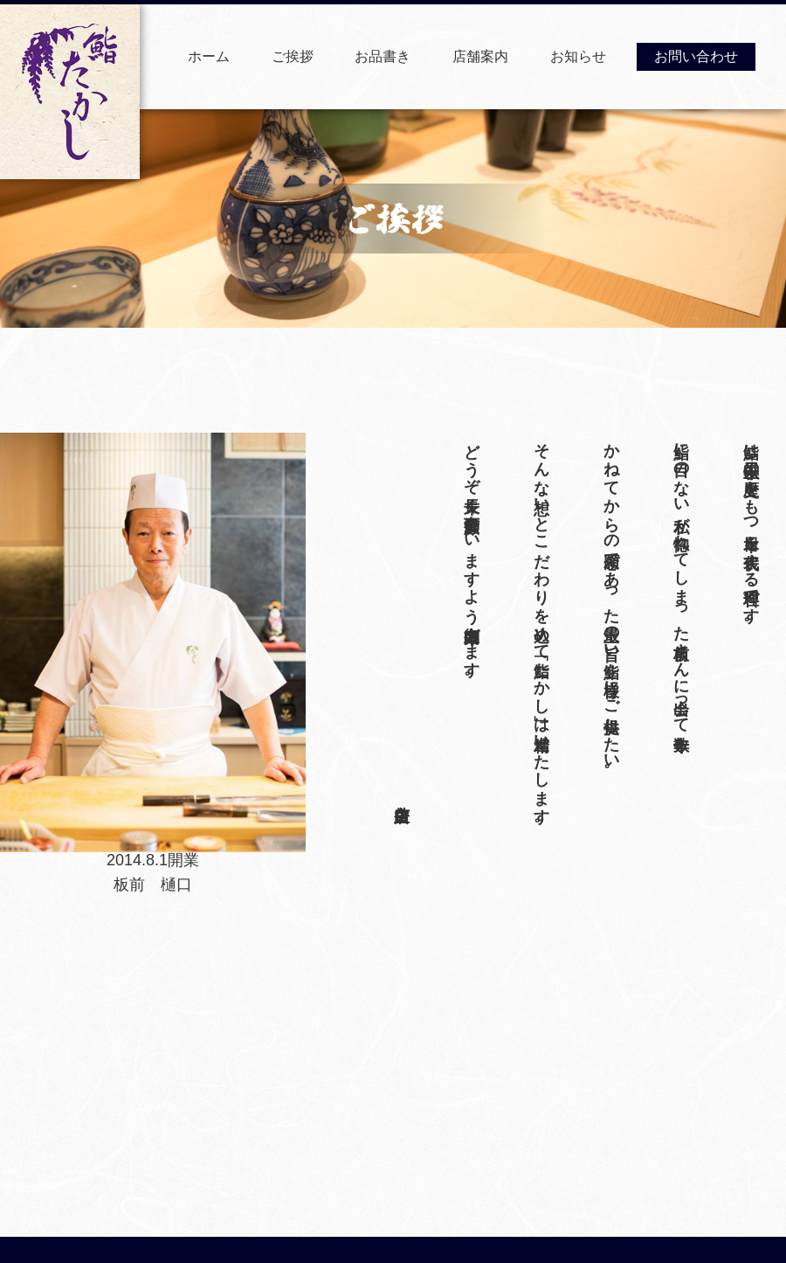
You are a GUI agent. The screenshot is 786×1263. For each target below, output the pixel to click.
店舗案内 (480, 56)
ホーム (209, 56)
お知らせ (578, 56)
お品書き (382, 56)
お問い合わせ (696, 56)
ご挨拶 (293, 56)
